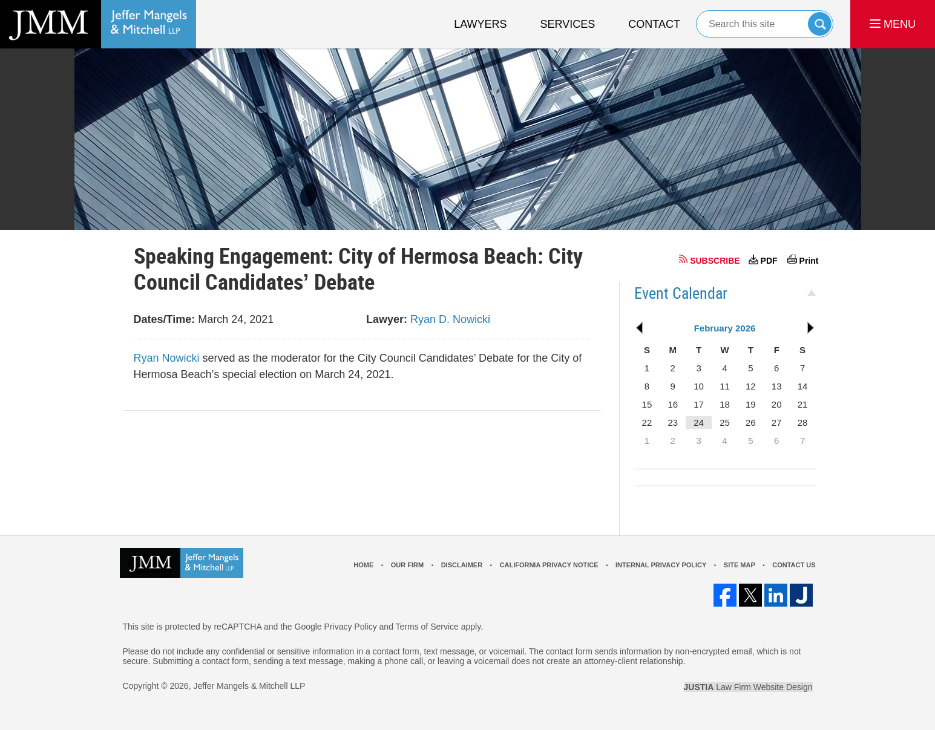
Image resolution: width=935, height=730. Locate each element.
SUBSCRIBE (715, 261)
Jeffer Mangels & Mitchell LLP (249, 686)
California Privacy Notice (549, 565)
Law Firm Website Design (748, 687)
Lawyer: (386, 319)
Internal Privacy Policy (660, 565)
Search (820, 24)
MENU (893, 24)
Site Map (739, 565)
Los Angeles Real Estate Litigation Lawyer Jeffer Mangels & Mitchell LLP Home (98, 24)
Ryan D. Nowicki (450, 319)
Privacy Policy (350, 626)
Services (567, 24)
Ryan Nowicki (167, 358)
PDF (769, 261)
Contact (654, 24)
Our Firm (407, 565)
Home (363, 565)
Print (809, 261)
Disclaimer (461, 565)
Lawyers (480, 24)
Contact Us (793, 565)
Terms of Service (427, 626)
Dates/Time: (164, 319)
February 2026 (725, 328)
